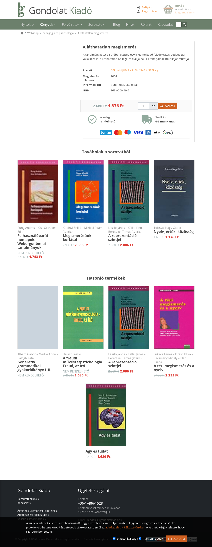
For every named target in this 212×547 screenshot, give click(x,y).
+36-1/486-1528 (90, 503)
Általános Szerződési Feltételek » (37, 511)
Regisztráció (149, 11)
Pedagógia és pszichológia (58, 33)
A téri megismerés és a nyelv (174, 362)
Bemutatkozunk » (28, 499)
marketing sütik (153, 538)
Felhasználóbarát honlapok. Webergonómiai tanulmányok (37, 238)
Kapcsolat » (24, 503)
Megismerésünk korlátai (83, 234)
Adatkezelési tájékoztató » (33, 515)
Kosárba (167, 106)
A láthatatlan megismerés (93, 33)
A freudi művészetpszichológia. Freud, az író (83, 360)
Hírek (130, 24)
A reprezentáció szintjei (128, 234)
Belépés (147, 7)
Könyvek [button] (46, 24)
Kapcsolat (165, 24)
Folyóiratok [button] (71, 24)
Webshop (33, 33)
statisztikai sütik (127, 538)
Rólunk (146, 24)
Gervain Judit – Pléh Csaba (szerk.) (134, 70)
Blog (116, 24)
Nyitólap (27, 24)
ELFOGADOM (176, 539)
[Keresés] (179, 24)
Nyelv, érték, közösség (174, 230)
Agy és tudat (97, 451)
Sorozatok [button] (96, 24)
